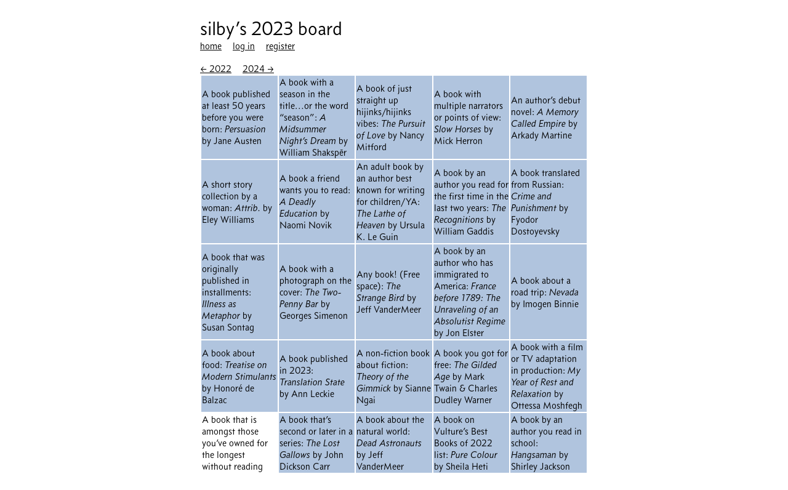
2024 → (258, 68)
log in (244, 46)
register (280, 46)
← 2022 (215, 68)
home (211, 46)
